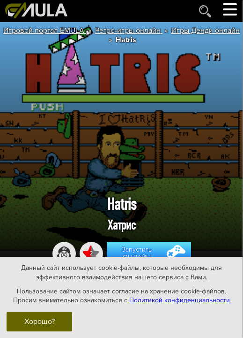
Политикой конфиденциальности (179, 300)
